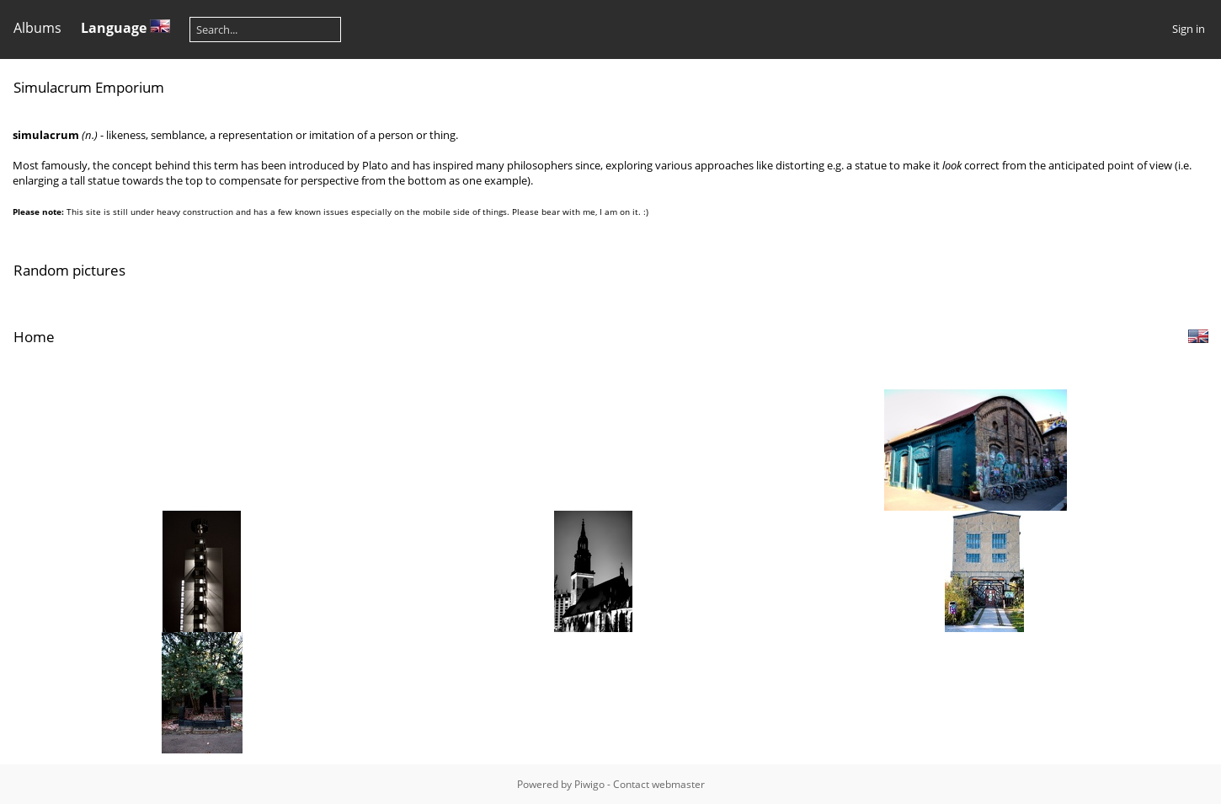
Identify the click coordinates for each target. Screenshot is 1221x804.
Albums (37, 28)
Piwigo (589, 784)
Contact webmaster (659, 784)
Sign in (1188, 28)
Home (34, 336)
